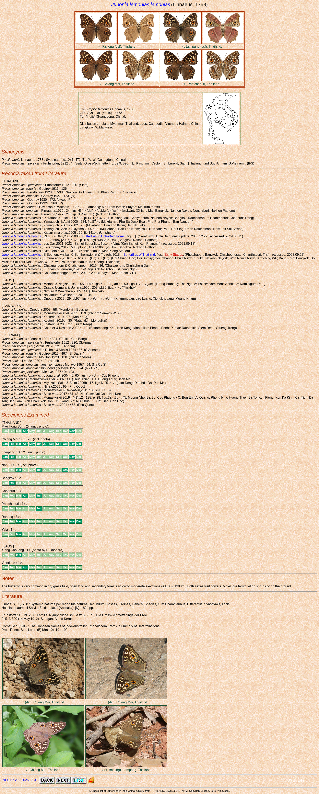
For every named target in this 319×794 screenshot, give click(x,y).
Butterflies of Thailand (139, 254)
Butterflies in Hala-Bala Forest (104, 236)
